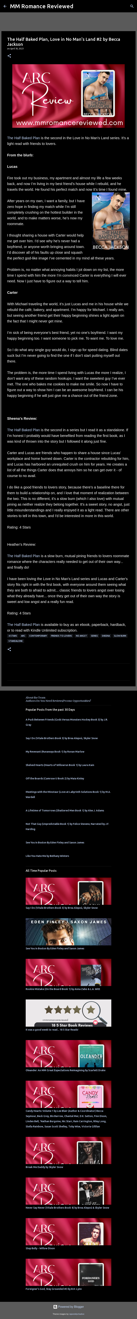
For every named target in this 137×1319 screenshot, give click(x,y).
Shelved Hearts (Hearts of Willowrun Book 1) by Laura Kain (60, 765)
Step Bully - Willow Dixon (40, 1248)
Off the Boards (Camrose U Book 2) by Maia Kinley (55, 778)
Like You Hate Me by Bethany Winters (47, 856)
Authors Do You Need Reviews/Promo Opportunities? (58, 700)
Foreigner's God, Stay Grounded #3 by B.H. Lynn (54, 1289)
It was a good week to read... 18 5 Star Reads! (52, 1029)
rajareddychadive (76, 1314)
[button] (9, 56)
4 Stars (13, 636)
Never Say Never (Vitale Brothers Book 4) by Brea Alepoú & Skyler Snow (67, 1207)
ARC (23, 636)
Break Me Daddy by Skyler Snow (44, 1167)
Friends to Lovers (61, 636)
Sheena (106, 636)
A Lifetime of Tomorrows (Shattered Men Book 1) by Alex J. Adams (65, 810)
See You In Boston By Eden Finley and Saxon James (55, 842)
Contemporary (38, 636)
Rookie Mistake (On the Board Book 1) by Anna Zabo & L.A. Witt (63, 989)
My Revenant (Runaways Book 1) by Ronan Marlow (55, 751)
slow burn (120, 636)
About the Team (35, 697)
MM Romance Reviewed (41, 6)
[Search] (132, 6)
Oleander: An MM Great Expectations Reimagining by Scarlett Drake (65, 1070)
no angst (81, 636)
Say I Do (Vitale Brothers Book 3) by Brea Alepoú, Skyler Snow (62, 738)
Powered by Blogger (68, 1306)
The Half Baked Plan (23, 138)
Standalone (16, 641)
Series (94, 636)
